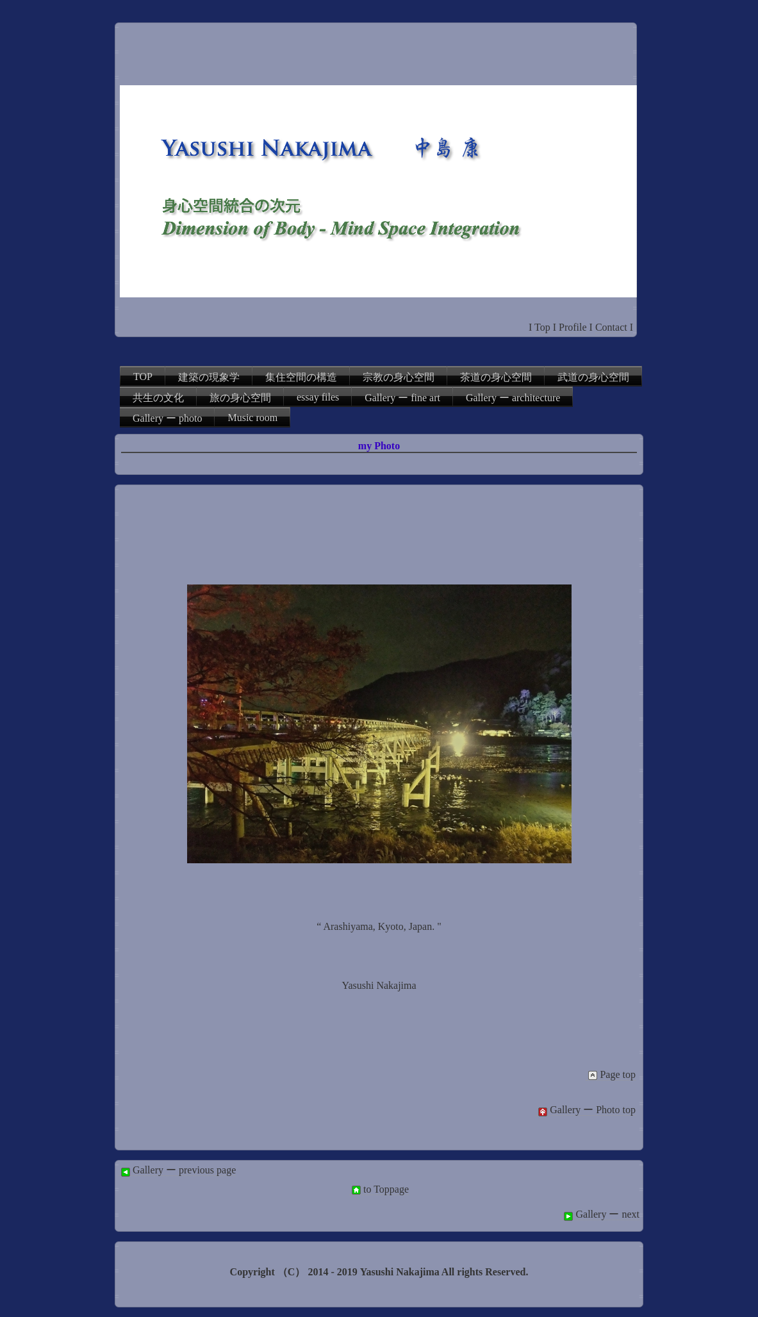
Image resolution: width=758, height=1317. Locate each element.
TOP (142, 376)
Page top (611, 1075)
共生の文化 (158, 397)
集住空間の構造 (301, 377)
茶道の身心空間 (496, 377)
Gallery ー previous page (177, 1170)
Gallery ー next (600, 1214)
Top (542, 327)
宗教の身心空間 (398, 377)
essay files (318, 397)
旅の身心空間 (240, 397)
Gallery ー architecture (513, 397)
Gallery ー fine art (402, 397)
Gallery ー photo (167, 418)
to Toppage (379, 1189)
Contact (611, 327)
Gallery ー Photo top (586, 1110)
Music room (252, 417)
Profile (573, 327)
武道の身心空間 (593, 377)
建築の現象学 (209, 377)
